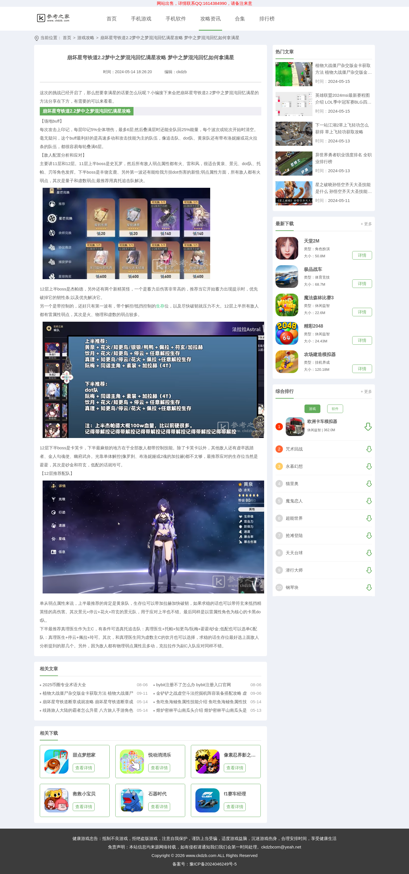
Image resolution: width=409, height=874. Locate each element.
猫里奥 (292, 483)
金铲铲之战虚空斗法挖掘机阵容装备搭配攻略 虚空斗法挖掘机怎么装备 (200, 694)
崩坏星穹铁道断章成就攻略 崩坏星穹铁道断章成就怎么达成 (86, 702)
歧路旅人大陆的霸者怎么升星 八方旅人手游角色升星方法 (86, 711)
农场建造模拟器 (320, 354)
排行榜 (267, 19)
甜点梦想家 (84, 755)
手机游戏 (141, 19)
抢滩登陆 (294, 535)
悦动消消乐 (159, 755)
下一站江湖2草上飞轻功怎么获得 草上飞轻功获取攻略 (342, 128)
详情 (362, 255)
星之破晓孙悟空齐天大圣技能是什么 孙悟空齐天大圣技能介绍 (343, 188)
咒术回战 (294, 449)
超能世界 (294, 518)
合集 (240, 19)
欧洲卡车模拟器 (322, 421)
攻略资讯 (210, 19)
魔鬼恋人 (294, 500)
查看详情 (83, 767)
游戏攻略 (85, 37)
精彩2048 (313, 326)
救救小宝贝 (84, 793)
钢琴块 (292, 587)
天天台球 (294, 552)
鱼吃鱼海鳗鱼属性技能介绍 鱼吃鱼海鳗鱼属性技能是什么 (200, 702)
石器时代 (157, 793)
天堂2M (311, 241)
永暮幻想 (294, 466)
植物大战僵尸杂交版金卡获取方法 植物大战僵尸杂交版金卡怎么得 (86, 694)
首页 (112, 19)
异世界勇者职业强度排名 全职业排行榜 (343, 158)
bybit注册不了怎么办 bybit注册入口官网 (193, 684)
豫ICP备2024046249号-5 (213, 864)
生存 (160, 306)
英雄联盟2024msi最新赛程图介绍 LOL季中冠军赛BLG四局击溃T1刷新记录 (343, 99)
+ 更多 (366, 224)
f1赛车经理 (235, 793)
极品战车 (313, 269)
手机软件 (176, 19)
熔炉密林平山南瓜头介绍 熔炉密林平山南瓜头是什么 (200, 711)
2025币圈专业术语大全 (64, 684)
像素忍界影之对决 (241, 755)
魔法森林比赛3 (319, 297)
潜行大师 (294, 570)
